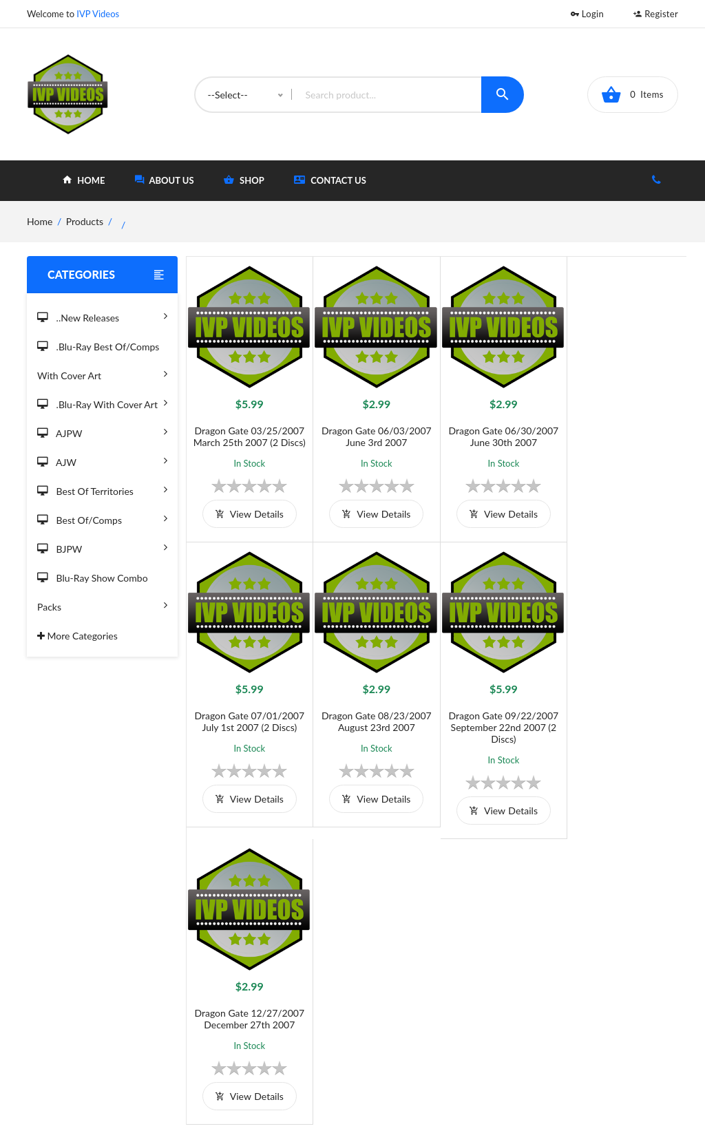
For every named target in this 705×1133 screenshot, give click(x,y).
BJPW (102, 547)
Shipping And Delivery (296, 1000)
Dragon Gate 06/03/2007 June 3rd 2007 (374, 434)
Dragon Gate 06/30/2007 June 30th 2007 (498, 434)
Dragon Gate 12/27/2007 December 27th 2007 (498, 717)
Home (401, 977)
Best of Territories (102, 489)
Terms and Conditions (295, 977)
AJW (102, 460)
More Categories (77, 636)
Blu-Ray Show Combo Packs (102, 594)
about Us (164, 180)
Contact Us (330, 180)
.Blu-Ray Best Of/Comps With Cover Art (102, 363)
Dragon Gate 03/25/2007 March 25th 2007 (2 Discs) (248, 434)
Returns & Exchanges (293, 1045)
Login (587, 13)
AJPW (102, 431)
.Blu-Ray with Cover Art (102, 402)
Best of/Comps (102, 518)
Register (655, 13)
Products (84, 221)
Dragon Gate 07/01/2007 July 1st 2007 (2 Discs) (624, 434)
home (84, 180)
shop (244, 180)
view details (248, 512)
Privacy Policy (278, 1022)
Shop (399, 1000)
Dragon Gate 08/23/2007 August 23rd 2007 (248, 717)
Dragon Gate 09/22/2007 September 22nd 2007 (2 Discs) (374, 723)
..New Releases (102, 316)
